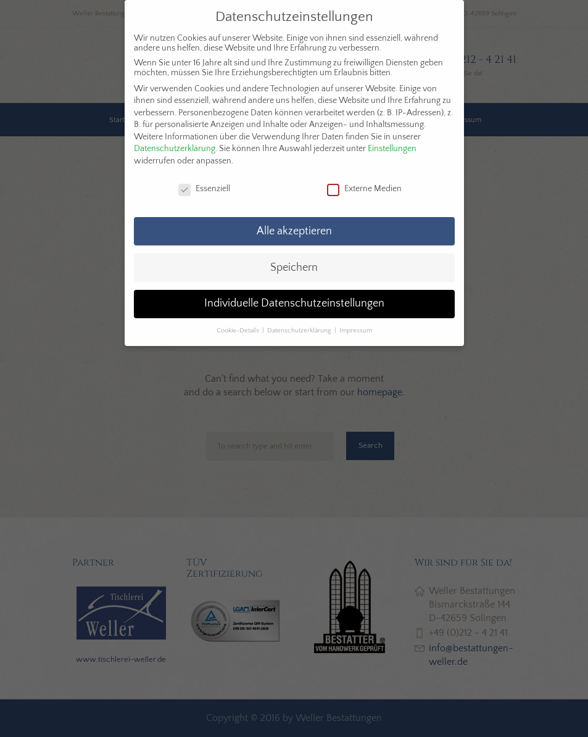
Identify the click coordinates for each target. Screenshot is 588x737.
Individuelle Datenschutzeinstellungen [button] (294, 303)
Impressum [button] (355, 330)
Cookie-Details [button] (239, 330)
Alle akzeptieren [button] (294, 231)
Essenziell (204, 189)
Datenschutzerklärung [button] (300, 330)
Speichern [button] (294, 267)
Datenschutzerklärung (174, 149)
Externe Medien (364, 189)
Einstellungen (392, 149)
